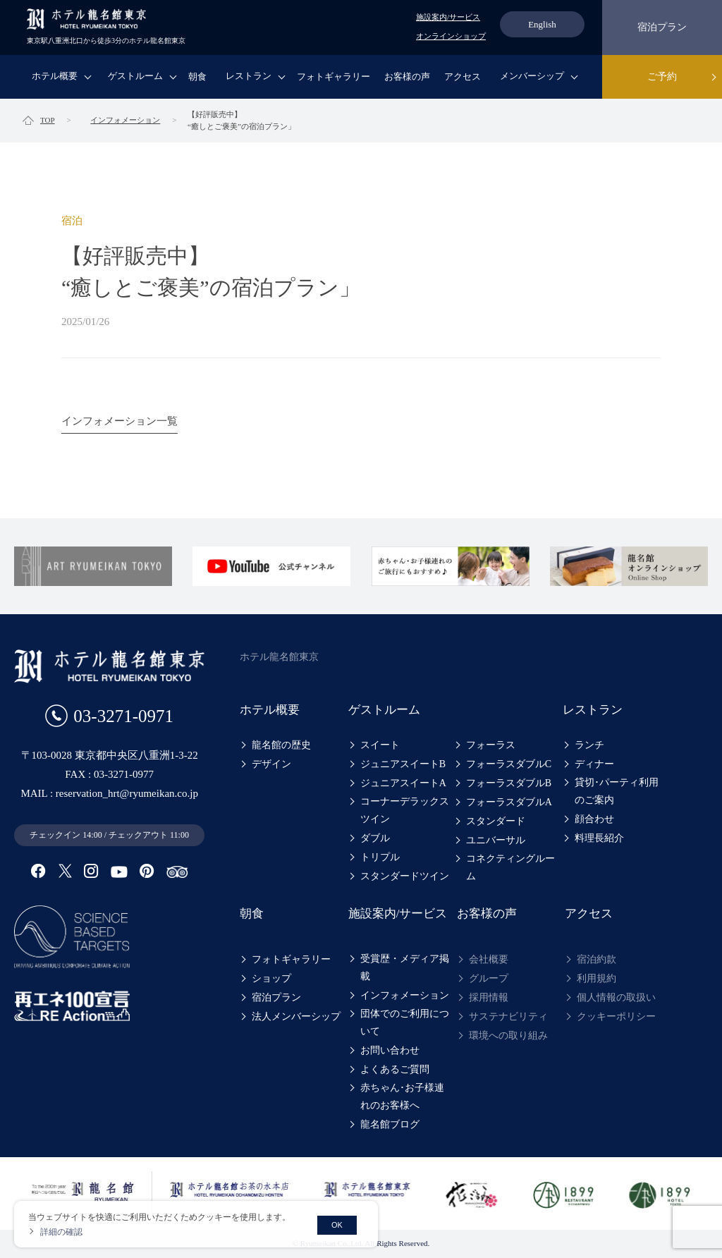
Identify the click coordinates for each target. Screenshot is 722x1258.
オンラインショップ (451, 36)
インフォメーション (404, 995)
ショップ (271, 978)
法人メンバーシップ (296, 1016)
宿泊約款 (596, 959)
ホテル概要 (55, 76)
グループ (488, 978)
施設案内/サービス (448, 17)
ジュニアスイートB (403, 764)
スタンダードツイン (404, 876)
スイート (380, 745)
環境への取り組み (508, 1035)
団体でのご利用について (404, 1022)
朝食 (197, 76)
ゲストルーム (135, 76)
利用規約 (596, 978)
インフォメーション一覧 (119, 421)
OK (337, 1225)
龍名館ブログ (390, 1124)
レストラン (248, 76)
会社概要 (488, 959)
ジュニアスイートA (403, 783)
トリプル (380, 857)
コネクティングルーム (510, 867)
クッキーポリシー (616, 1016)
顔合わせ (594, 819)
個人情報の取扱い (616, 997)
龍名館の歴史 (281, 745)
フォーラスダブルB (508, 783)
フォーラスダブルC (508, 764)
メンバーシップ (532, 76)
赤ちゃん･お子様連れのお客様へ (407, 1096)
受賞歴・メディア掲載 (404, 967)
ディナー (594, 764)
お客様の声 (407, 76)
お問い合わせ (390, 1050)
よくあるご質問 (394, 1069)
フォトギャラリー (333, 76)
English (542, 24)
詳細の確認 (61, 1232)
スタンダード (495, 821)
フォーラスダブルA (509, 802)
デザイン (271, 764)
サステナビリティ (508, 1016)
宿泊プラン (662, 27)
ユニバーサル (495, 840)
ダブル (375, 838)
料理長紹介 (599, 838)
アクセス (462, 76)
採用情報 (488, 997)
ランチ (589, 745)
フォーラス (490, 745)
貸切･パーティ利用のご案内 (621, 791)
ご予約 (662, 76)
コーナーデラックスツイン (404, 810)
